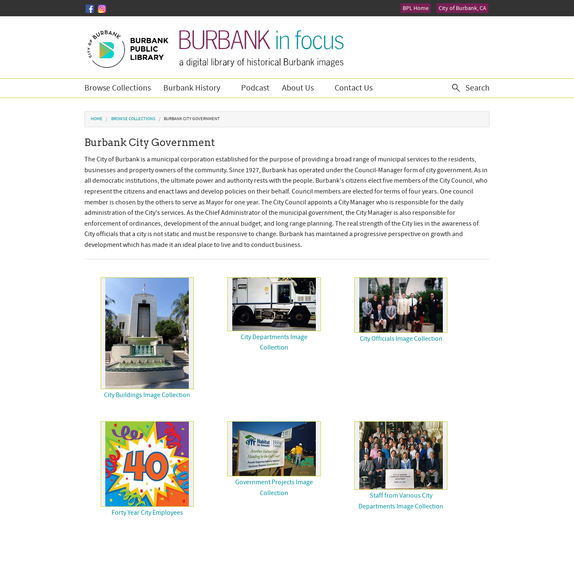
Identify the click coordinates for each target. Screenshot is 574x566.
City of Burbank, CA (462, 8)
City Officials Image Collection (401, 339)
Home (96, 119)
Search (477, 88)
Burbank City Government (192, 119)
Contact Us (354, 88)
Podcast (255, 88)
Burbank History (191, 88)
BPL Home (416, 8)
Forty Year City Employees (147, 512)
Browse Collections (117, 88)
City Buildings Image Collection (147, 395)
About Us (298, 88)
